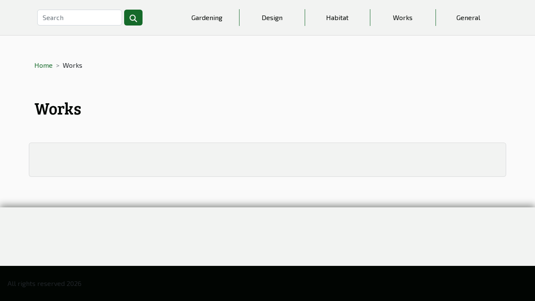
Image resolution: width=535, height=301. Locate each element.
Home (43, 65)
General (468, 17)
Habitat (337, 17)
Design (272, 17)
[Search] (79, 18)
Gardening (206, 17)
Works (403, 17)
